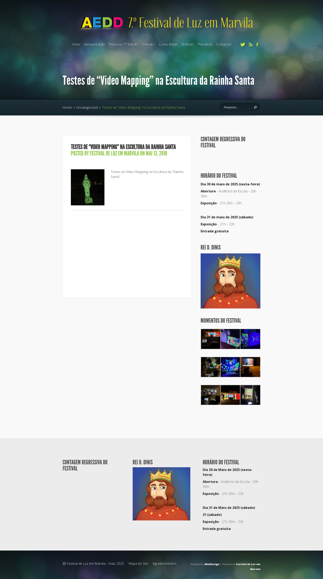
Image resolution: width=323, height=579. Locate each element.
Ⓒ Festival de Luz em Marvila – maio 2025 (93, 563)
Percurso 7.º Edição (123, 44)
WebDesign (212, 564)
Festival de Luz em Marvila (114, 153)
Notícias (188, 44)
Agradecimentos (165, 563)
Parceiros (205, 44)
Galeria (147, 44)
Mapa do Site (138, 563)
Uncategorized (87, 107)
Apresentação (94, 44)
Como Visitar (168, 44)
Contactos (224, 44)
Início (76, 44)
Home (67, 107)
